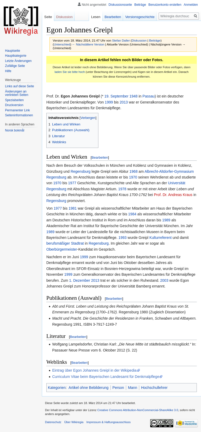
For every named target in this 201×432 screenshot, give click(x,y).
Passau (148, 96)
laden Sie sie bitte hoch (70, 71)
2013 (124, 102)
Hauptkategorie (15, 55)
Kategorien (57, 387)
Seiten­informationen (19, 115)
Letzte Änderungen (18, 61)
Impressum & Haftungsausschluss (108, 422)
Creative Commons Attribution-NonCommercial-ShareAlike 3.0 (137, 410)
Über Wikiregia (73, 422)
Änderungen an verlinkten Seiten (16, 93)
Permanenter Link (17, 110)
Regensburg (81, 171)
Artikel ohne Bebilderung (89, 387)
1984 (132, 214)
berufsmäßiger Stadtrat (65, 243)
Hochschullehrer (154, 387)
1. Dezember (79, 280)
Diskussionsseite (120, 5)
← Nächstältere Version (88, 44)
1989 (166, 220)
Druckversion (14, 105)
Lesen (95, 17)
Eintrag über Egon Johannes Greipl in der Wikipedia (94, 370)
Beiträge (155, 40)
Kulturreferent (160, 237)
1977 (72, 183)
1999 (109, 102)
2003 (164, 280)
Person (118, 387)
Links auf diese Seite (19, 86)
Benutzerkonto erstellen (164, 5)
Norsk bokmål (14, 130)
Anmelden (191, 5)
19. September (116, 96)
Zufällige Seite (15, 66)
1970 (133, 177)
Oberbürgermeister (61, 249)
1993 (122, 237)
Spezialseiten (14, 100)
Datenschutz (53, 422)
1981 (73, 208)
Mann (132, 387)
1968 (134, 171)
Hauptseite (12, 51)
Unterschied (62, 44)
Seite (48, 17)
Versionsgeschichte (139, 17)
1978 (122, 189)
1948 (133, 96)
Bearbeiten (100, 157)
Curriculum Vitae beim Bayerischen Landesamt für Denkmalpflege (105, 377)
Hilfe (8, 71)
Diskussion (139, 40)
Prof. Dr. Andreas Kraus (173, 195)
